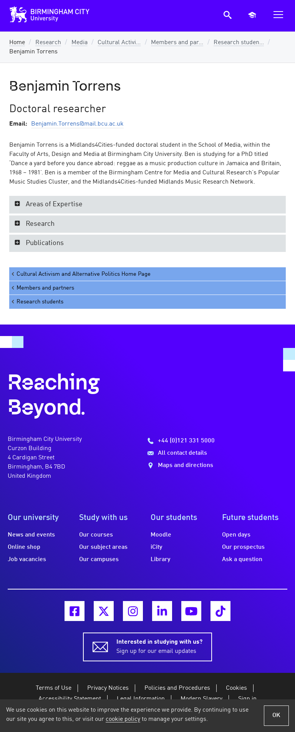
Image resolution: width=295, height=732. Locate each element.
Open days (236, 535)
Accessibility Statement (69, 699)
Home (17, 43)
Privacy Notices (108, 688)
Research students (37, 301)
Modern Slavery (201, 699)
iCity (156, 547)
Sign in (247, 699)
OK (276, 715)
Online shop (24, 547)
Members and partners (42, 288)
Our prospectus (243, 547)
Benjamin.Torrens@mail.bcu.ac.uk (77, 124)
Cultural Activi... (119, 43)
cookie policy (123, 719)
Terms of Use (53, 688)
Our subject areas (103, 547)
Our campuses (99, 559)
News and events (31, 535)
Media (79, 43)
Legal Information (141, 699)
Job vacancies (27, 559)
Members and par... (177, 43)
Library (161, 559)
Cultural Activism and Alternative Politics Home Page (80, 274)
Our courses (96, 535)
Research (48, 43)
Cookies (236, 688)
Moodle (161, 535)
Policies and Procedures (177, 688)
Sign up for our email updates (159, 646)
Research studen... (239, 43)
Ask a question (242, 559)
